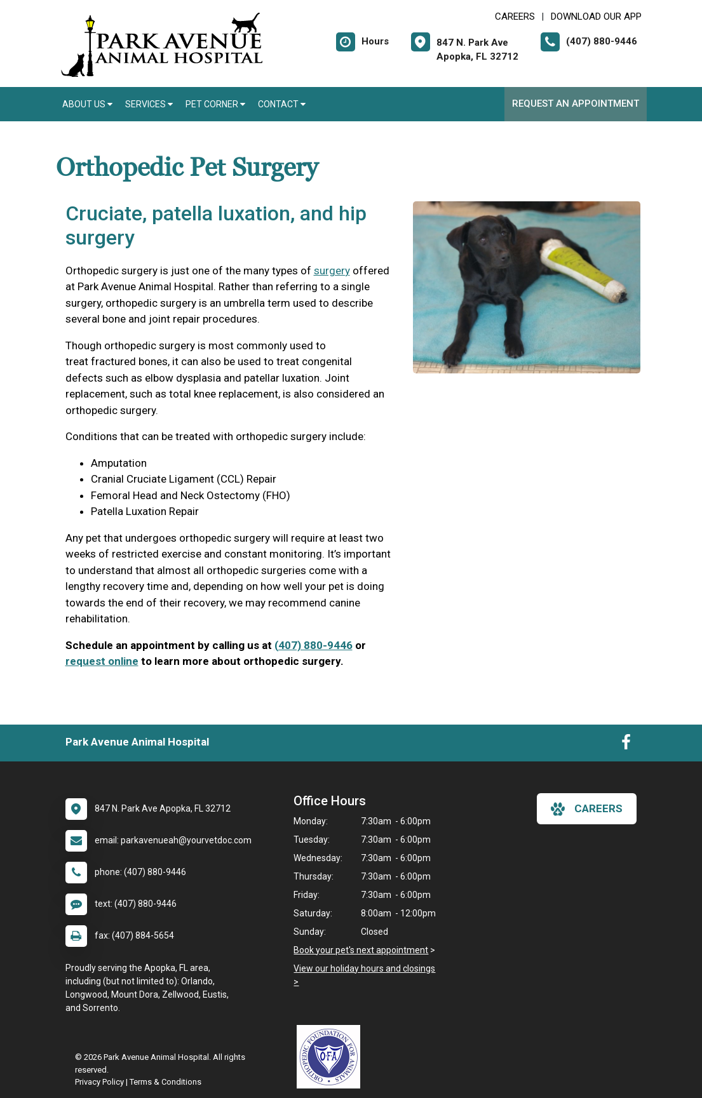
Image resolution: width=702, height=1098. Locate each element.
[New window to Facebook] (626, 745)
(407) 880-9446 (313, 645)
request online (101, 661)
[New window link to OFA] (332, 1056)
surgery (332, 270)
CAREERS (515, 16)
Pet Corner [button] (215, 104)
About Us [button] (87, 104)
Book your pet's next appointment (361, 950)
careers (587, 809)
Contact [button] (282, 104)
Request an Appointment (575, 103)
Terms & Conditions (165, 1082)
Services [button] (149, 104)
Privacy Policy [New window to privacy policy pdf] (99, 1082)
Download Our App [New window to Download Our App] (596, 16)
